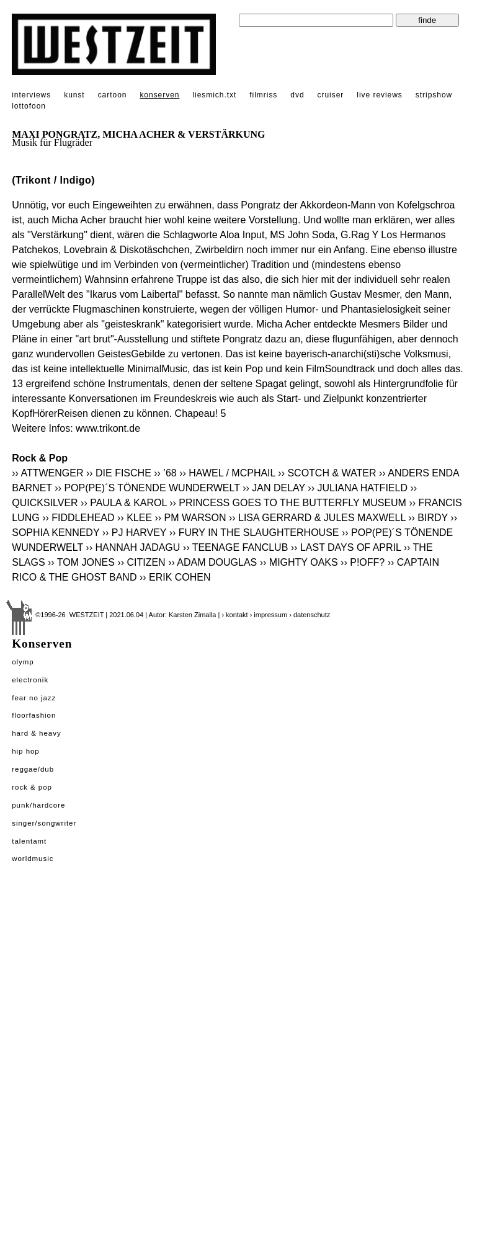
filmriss (263, 95)
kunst (74, 95)
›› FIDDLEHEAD (78, 517)
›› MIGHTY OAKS (299, 562)
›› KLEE (134, 517)
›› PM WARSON (190, 517)
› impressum (269, 614)
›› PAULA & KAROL (124, 502)
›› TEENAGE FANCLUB (235, 547)
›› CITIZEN (141, 562)
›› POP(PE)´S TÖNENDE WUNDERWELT (147, 488)
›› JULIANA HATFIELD (358, 488)
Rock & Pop (32, 787)
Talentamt (29, 841)
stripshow (434, 95)
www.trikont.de (108, 428)
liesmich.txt (214, 95)
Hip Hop (26, 751)
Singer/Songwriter (44, 823)
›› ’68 (165, 473)
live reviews (380, 95)
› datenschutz (309, 614)
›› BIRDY (428, 517)
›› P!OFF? (363, 562)
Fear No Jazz (34, 698)
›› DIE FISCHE (118, 473)
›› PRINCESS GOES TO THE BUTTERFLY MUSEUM (287, 502)
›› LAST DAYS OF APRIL (346, 547)
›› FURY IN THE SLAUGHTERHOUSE (254, 532)
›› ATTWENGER (47, 473)
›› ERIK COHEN (175, 577)
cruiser (331, 95)
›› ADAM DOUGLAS (212, 562)
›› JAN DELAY (274, 488)
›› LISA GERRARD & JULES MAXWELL (317, 517)
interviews (31, 95)
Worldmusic (32, 858)
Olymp (23, 662)
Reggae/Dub (33, 769)
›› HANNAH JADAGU (133, 547)
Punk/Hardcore (38, 805)
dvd (297, 95)
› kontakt (234, 614)
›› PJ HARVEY (134, 532)
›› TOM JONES (81, 562)
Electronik (30, 680)
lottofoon (29, 106)
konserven (159, 95)
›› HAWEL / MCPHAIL (227, 473)
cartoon (112, 95)
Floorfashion (34, 715)
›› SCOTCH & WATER (327, 473)
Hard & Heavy (36, 733)
